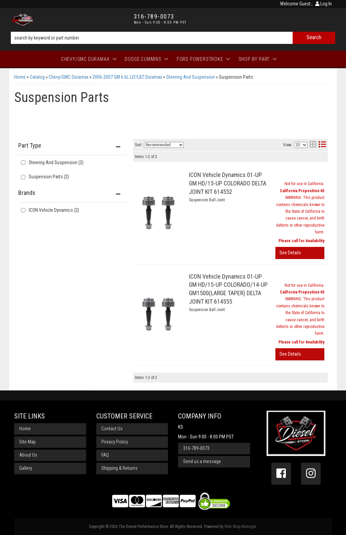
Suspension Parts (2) (49, 176)
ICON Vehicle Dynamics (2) (54, 210)
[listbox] (164, 145)
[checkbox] (23, 210)
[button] (173, 38)
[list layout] (322, 145)
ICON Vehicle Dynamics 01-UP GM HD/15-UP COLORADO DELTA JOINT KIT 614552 (227, 183)
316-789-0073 (196, 448)
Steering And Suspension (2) (56, 162)
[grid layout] (313, 145)
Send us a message (202, 461)
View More (299, 253)
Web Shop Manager (240, 526)
